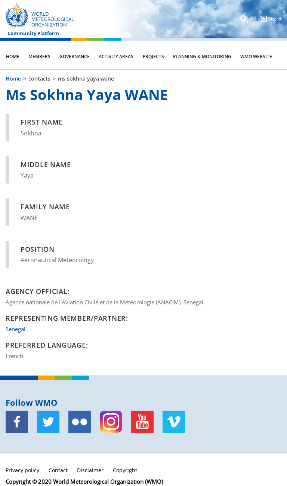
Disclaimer (90, 470)
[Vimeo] (174, 422)
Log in (274, 18)
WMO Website (256, 56)
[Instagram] (111, 422)
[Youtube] (142, 422)
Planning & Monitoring (202, 56)
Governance (74, 56)
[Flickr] (79, 422)
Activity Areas (116, 56)
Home (12, 56)
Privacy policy (22, 470)
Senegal (15, 329)
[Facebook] (17, 422)
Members (39, 56)
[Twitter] (48, 422)
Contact (58, 470)
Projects (153, 56)
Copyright (125, 470)
